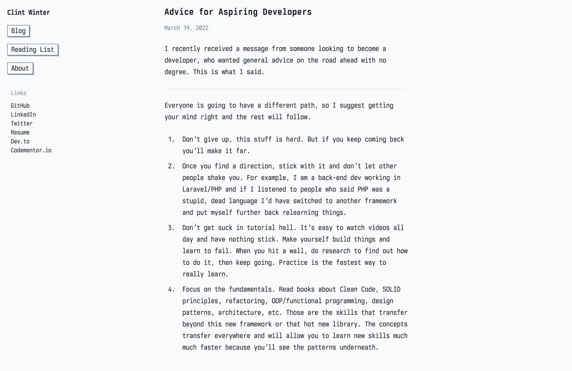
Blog (18, 30)
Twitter (22, 123)
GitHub (20, 105)
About (20, 68)
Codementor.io (31, 150)
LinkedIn (23, 114)
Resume (20, 132)
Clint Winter (28, 12)
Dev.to (20, 141)
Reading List (32, 49)
